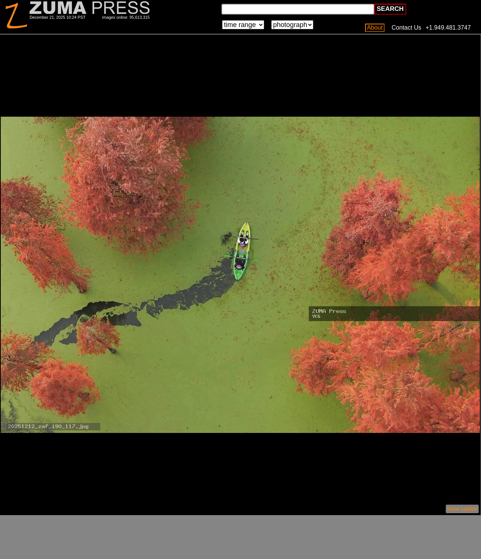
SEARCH (390, 8)
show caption (462, 509)
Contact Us (406, 27)
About (375, 27)
